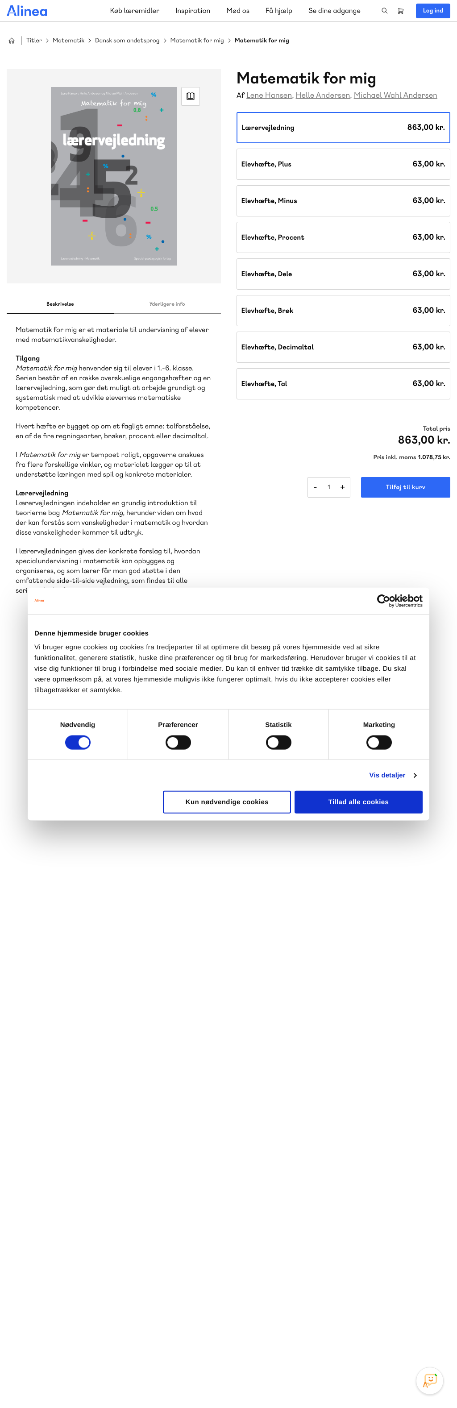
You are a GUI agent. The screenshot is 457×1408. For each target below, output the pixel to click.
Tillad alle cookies (358, 802)
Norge (33, 1159)
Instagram (366, 1341)
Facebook (387, 1341)
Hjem (12, 41)
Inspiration (192, 10)
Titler (34, 41)
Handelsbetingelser (368, 1382)
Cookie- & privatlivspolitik (305, 1382)
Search (385, 11)
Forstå (128, 1159)
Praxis (106, 1148)
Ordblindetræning (78, 1159)
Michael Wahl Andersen (395, 95)
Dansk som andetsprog (127, 41)
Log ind (433, 11)
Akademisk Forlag (65, 1148)
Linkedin (430, 1341)
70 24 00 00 (293, 1289)
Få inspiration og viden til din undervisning (320, 1137)
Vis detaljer (388, 775)
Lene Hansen (269, 95)
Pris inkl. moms (394, 457)
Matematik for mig (197, 41)
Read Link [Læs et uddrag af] (190, 96)
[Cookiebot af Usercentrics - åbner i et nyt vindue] (384, 600)
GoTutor (133, 1148)
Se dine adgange (334, 10)
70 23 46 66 (61, 1235)
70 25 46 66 (293, 1071)
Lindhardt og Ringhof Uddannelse (116, 1137)
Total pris (436, 429)
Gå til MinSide (279, 1206)
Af (241, 96)
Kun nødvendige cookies (227, 802)
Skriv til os (290, 1090)
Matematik (68, 41)
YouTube (408, 1341)
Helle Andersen (323, 95)
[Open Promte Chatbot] (430, 1381)
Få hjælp (279, 10)
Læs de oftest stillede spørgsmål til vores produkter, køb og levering (106, 1306)
